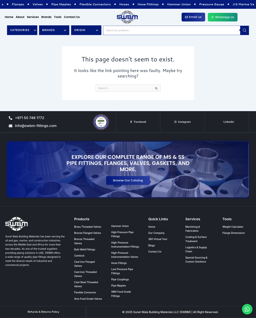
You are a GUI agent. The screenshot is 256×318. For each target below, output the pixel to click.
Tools (58, 17)
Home (9, 17)
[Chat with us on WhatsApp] (247, 309)
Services (33, 17)
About (20, 17)
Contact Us (72, 17)
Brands (46, 17)
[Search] (244, 30)
